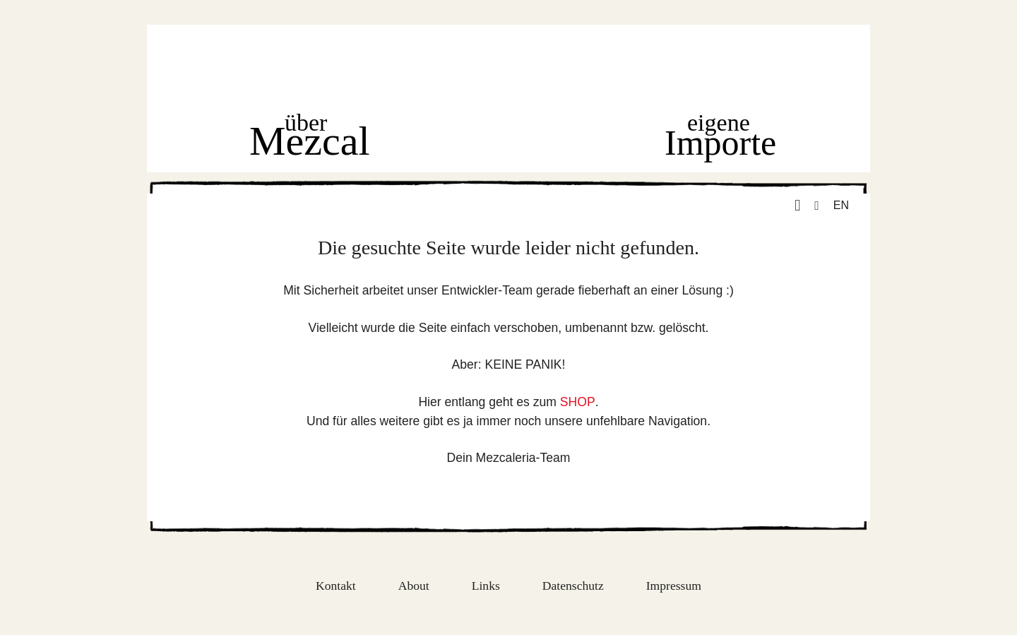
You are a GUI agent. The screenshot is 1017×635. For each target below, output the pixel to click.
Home (507, 67)
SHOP (577, 402)
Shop (512, 138)
